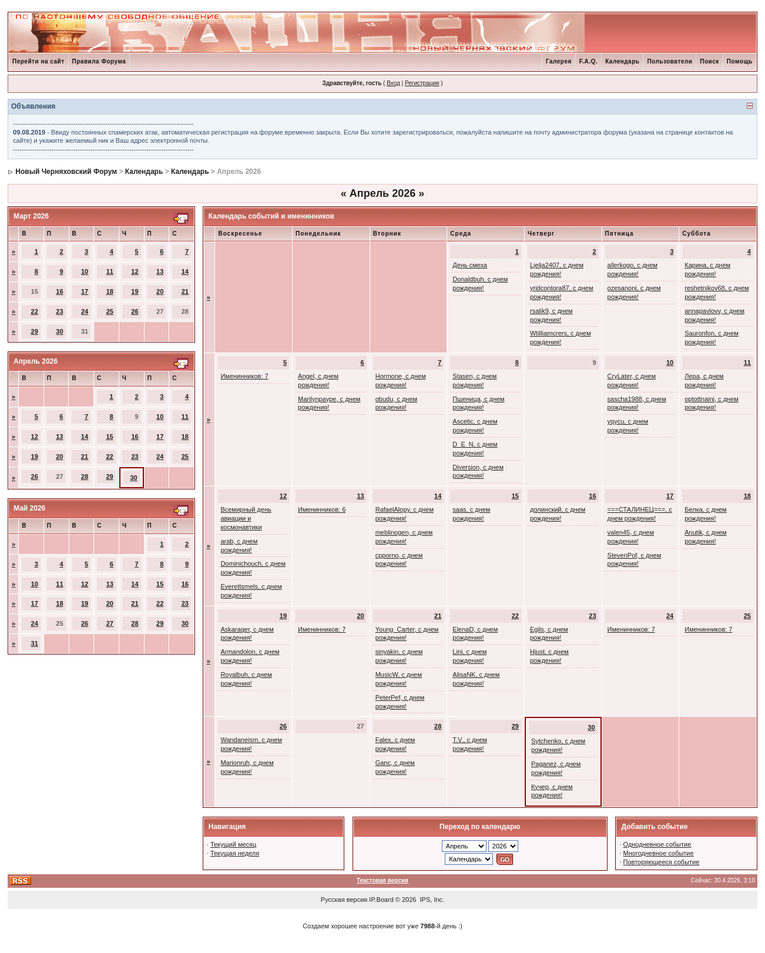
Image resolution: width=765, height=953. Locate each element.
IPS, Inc (431, 899)
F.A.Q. (588, 61)
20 (159, 291)
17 (84, 291)
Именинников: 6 (321, 509)
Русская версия (344, 899)
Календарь (622, 61)
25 (109, 311)
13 (159, 271)
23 (59, 311)
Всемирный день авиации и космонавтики (245, 518)
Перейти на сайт (38, 61)
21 (185, 291)
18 (109, 291)
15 (109, 436)
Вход (393, 83)
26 (134, 311)
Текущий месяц (233, 844)
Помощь (740, 61)
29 (34, 331)
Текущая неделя (234, 853)
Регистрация (422, 83)
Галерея (559, 61)
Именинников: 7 (244, 376)
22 (34, 311)
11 (109, 271)
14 (185, 271)
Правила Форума (99, 61)
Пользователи (669, 61)
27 (109, 623)
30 (59, 331)
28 (84, 476)
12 (134, 271)
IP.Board (381, 899)
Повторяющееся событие (661, 861)
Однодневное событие (657, 844)
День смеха (469, 265)
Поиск (709, 61)
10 (84, 271)
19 (134, 291)
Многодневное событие (658, 853)
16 (59, 291)
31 (34, 643)
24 (84, 311)
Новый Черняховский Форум (66, 171)
